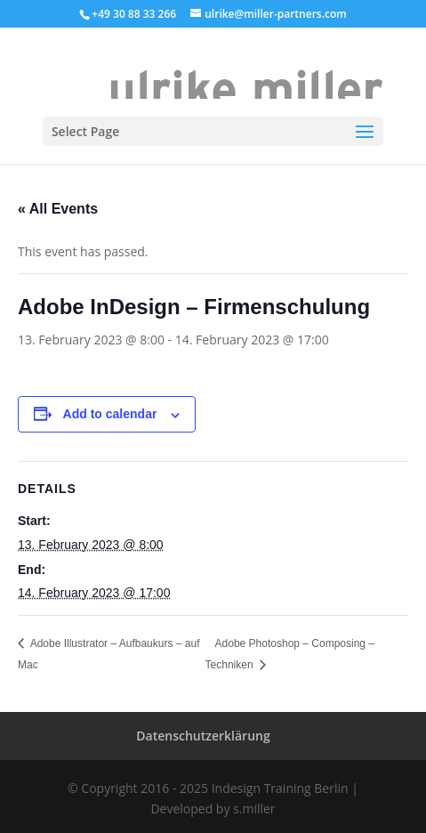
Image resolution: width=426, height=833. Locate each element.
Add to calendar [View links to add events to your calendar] (110, 414)
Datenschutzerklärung (202, 735)
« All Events (58, 208)
